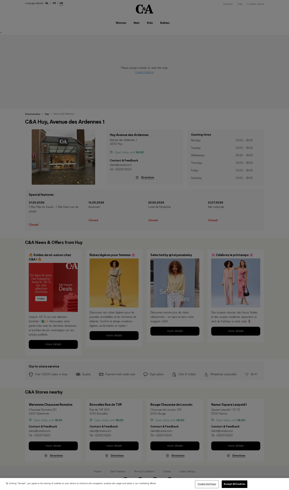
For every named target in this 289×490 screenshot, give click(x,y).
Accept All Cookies (234, 486)
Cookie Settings (207, 486)
